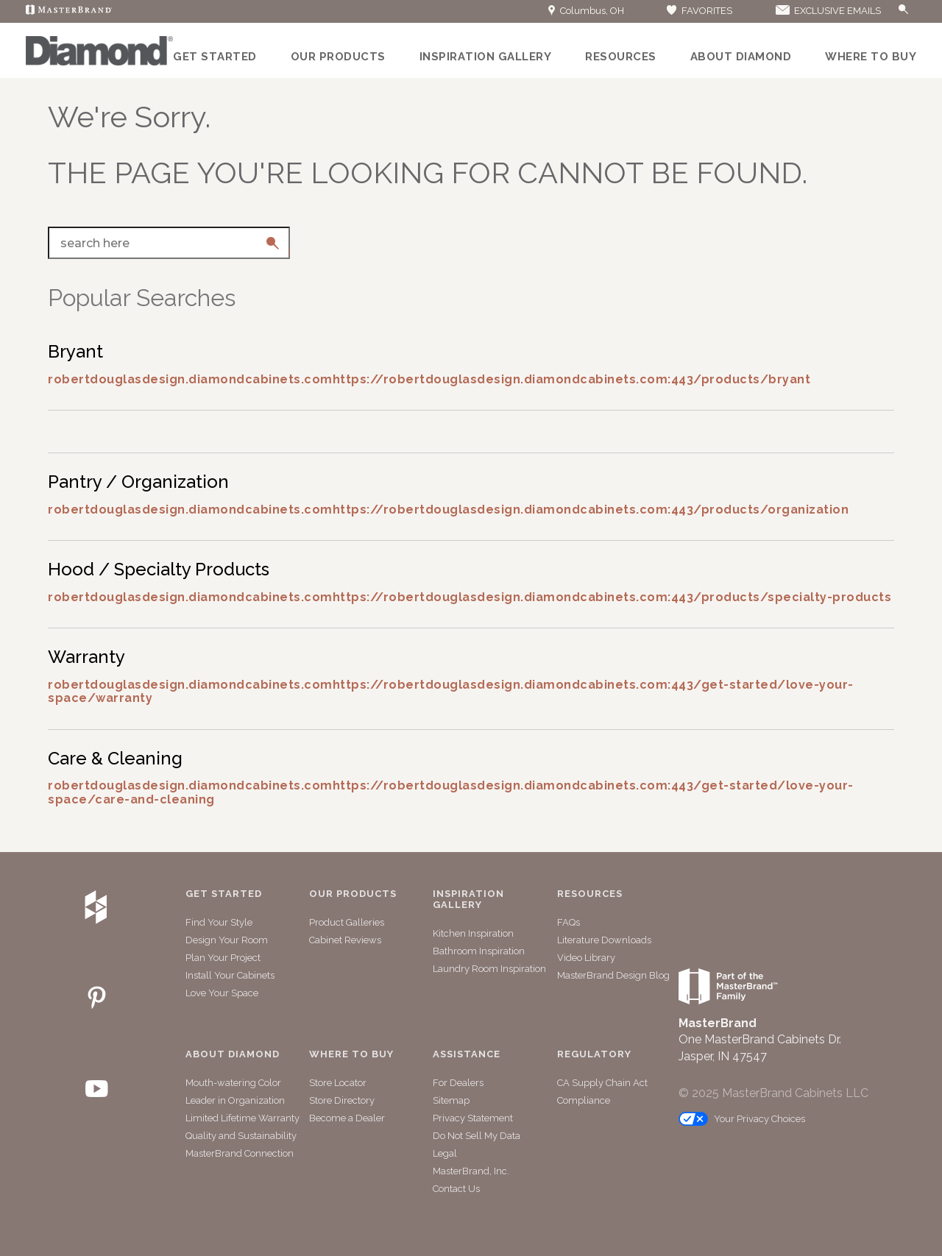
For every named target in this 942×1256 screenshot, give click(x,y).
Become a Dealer (347, 1118)
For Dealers (458, 1082)
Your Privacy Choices (742, 1118)
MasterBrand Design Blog (613, 975)
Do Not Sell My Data (476, 1135)
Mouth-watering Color (233, 1082)
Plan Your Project (223, 957)
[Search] (888, 12)
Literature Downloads (604, 939)
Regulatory (594, 1054)
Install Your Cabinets (230, 975)
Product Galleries (346, 922)
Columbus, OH (586, 10)
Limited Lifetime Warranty (242, 1118)
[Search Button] (904, 9)
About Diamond (741, 56)
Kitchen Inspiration (473, 933)
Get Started (215, 56)
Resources (620, 56)
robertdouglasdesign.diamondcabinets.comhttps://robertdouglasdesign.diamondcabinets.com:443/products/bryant (429, 379)
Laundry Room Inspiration (489, 968)
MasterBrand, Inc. (471, 1171)
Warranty (86, 656)
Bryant (75, 351)
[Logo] (99, 61)
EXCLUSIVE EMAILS (827, 10)
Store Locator (337, 1082)
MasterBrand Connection (239, 1153)
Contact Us (456, 1188)
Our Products (338, 56)
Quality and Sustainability (241, 1135)
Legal (445, 1153)
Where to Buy (870, 56)
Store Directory (342, 1100)
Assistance (466, 1054)
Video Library (586, 957)
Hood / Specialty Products (158, 569)
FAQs (568, 922)
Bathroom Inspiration (479, 951)
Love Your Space (221, 992)
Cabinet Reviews (345, 939)
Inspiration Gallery (485, 56)
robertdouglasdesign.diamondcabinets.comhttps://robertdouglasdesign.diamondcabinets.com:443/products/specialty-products (469, 597)
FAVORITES (698, 10)
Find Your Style (218, 922)
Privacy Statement (473, 1118)
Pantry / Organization (138, 481)
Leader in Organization (235, 1100)
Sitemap (451, 1100)
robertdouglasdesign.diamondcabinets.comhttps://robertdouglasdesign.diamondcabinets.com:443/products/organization (448, 510)
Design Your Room (226, 939)
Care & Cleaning (115, 758)
